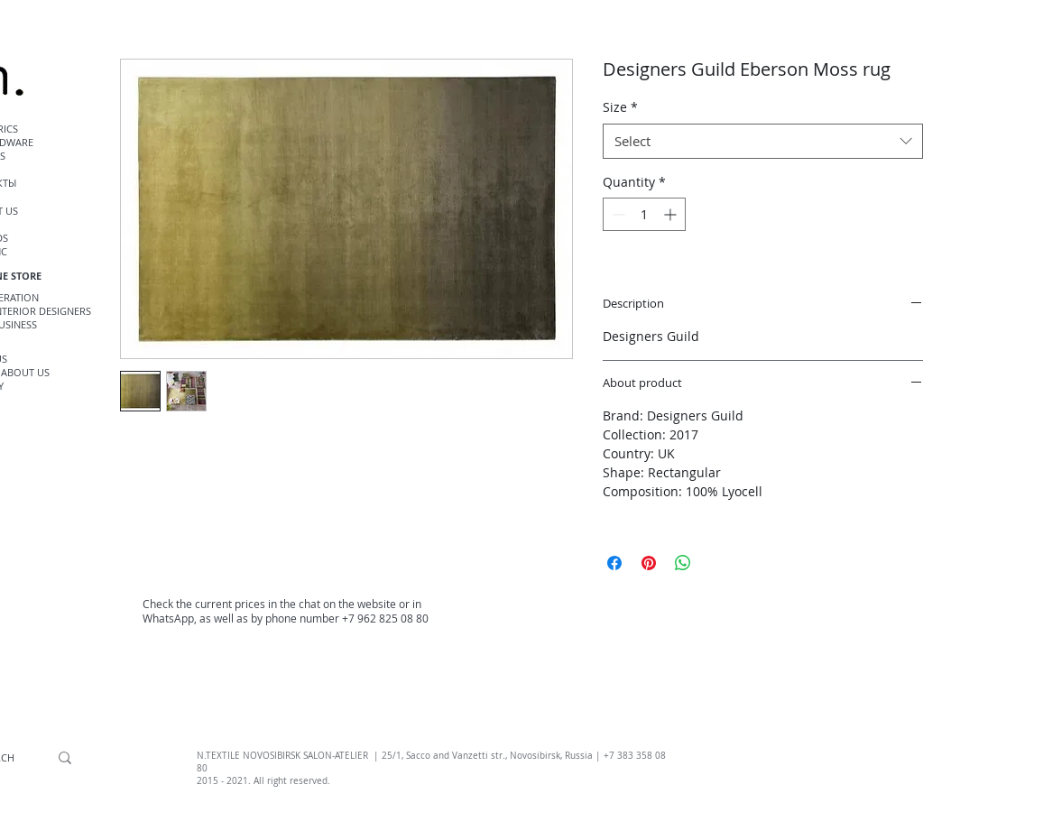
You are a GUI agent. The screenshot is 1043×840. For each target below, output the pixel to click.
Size (620, 106)
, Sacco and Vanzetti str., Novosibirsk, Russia (497, 756)
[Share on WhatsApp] (683, 563)
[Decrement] (616, 214)
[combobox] (763, 141)
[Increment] (671, 214)
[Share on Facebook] (614, 563)
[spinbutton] (644, 214)
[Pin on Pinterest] (649, 563)
